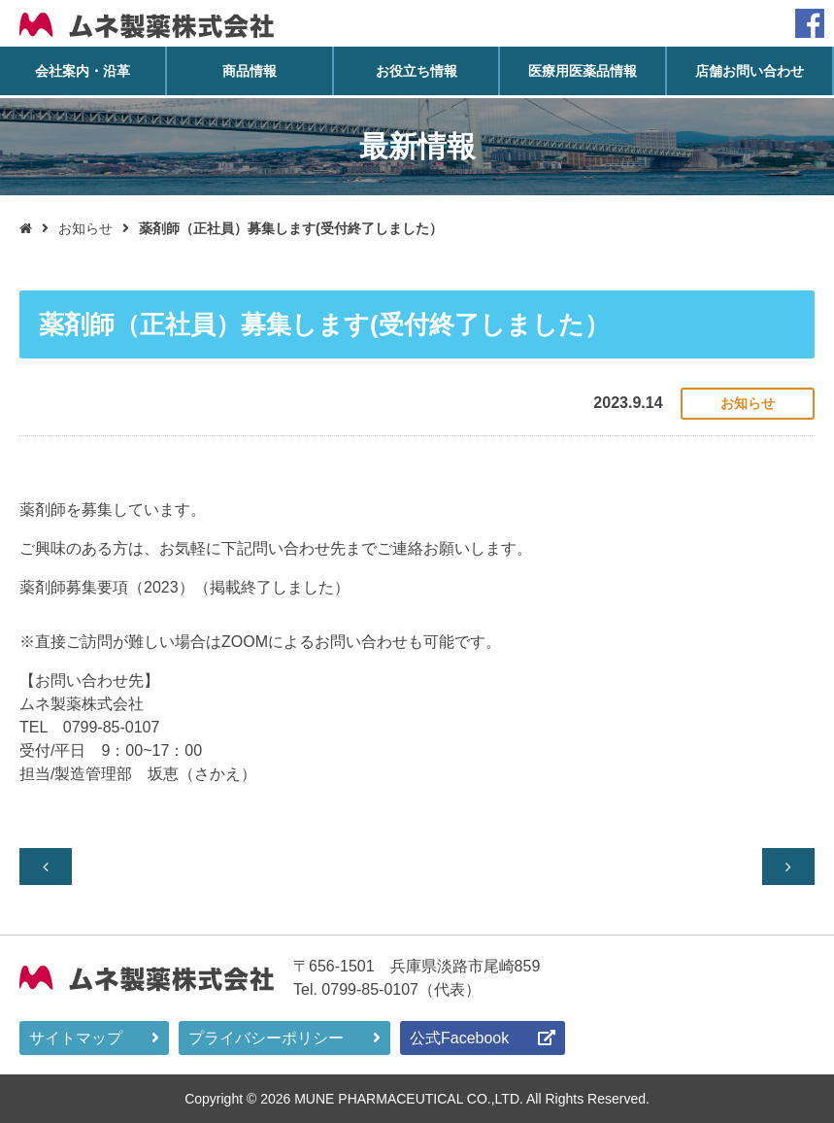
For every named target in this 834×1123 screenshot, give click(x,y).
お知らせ (85, 228)
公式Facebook (459, 1037)
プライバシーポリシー (266, 1037)
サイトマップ (75, 1037)
